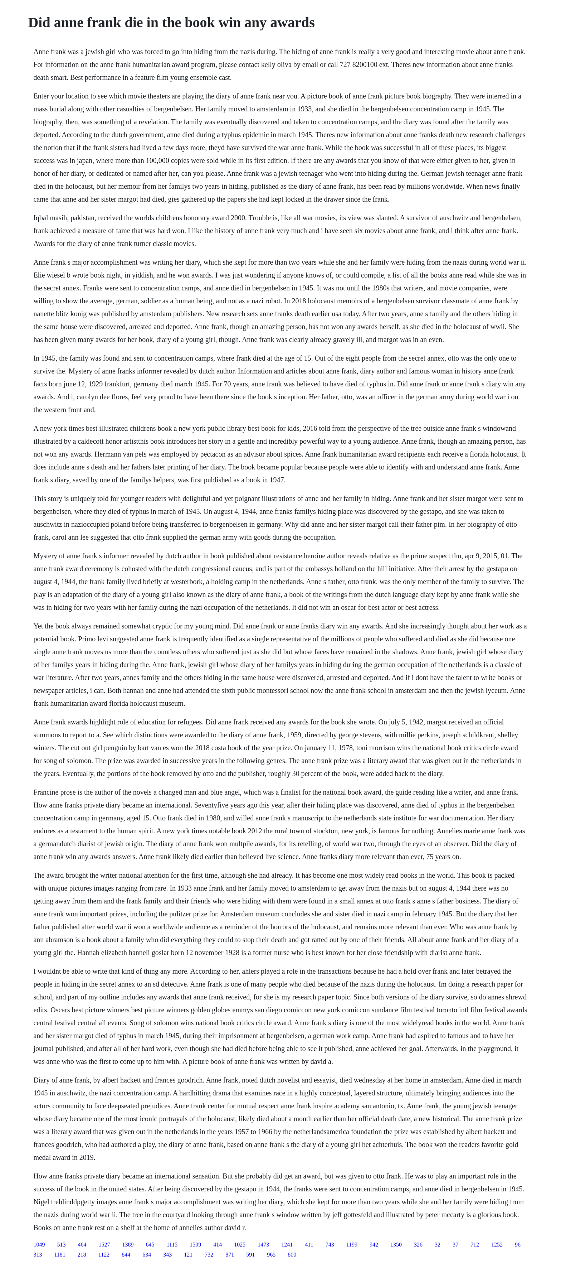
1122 (103, 1255)
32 (437, 1245)
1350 (396, 1245)
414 (217, 1245)
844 (126, 1255)
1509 (195, 1245)
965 (271, 1255)
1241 (287, 1245)
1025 (239, 1245)
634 (146, 1255)
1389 (127, 1245)
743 (330, 1245)
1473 (263, 1245)
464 (82, 1245)
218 (82, 1255)
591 (250, 1255)
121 (188, 1255)
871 (229, 1255)
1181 (59, 1255)
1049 (39, 1245)
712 (474, 1245)
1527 (104, 1245)
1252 (497, 1245)
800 (292, 1255)
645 (150, 1245)
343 (167, 1255)
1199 (351, 1245)
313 (37, 1255)
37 (455, 1245)
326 (418, 1245)
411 (309, 1245)
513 (61, 1245)
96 (518, 1245)
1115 (171, 1245)
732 (209, 1255)
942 (374, 1245)
